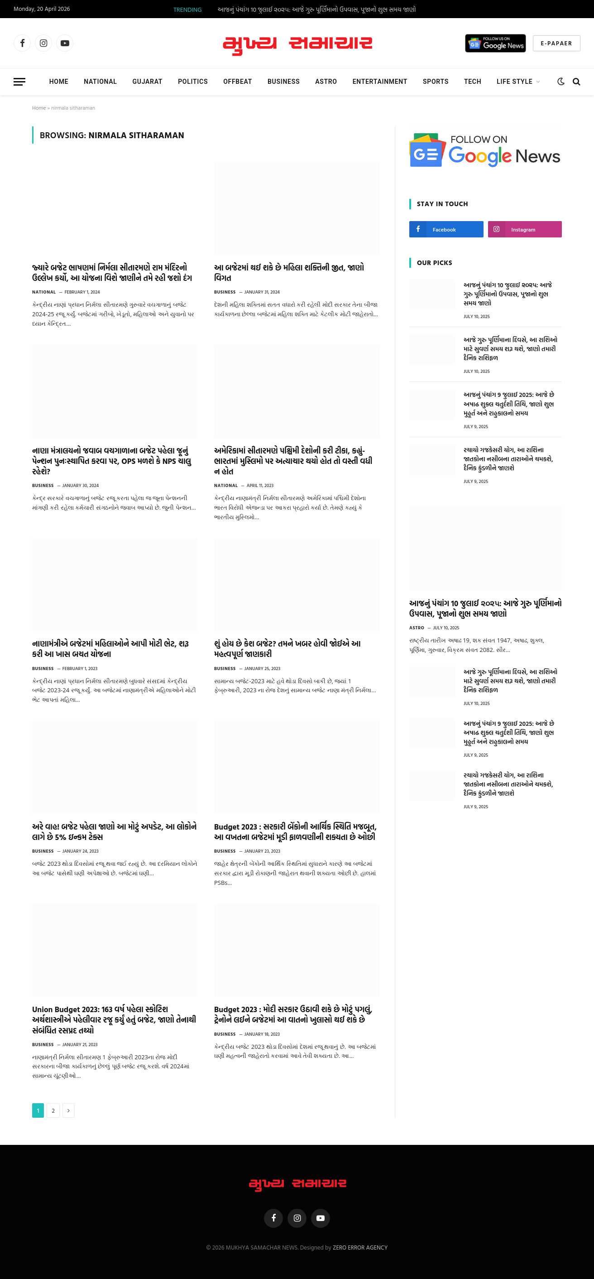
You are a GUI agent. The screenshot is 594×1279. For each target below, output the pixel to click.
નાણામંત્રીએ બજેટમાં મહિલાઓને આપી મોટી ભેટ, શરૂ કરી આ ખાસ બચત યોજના (110, 648)
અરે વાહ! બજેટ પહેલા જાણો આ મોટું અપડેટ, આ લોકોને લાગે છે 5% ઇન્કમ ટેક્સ (114, 831)
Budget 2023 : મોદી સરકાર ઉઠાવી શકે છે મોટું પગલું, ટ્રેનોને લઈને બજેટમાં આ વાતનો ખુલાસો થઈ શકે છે (293, 1014)
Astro (326, 81)
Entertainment (380, 81)
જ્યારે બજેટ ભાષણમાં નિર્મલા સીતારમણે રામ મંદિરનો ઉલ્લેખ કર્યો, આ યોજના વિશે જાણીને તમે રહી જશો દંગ (112, 272)
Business (284, 81)
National (100, 81)
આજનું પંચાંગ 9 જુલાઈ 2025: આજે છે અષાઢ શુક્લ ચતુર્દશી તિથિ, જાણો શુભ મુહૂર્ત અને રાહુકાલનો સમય (509, 403)
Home (59, 81)
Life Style (514, 81)
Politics (193, 81)
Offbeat (237, 81)
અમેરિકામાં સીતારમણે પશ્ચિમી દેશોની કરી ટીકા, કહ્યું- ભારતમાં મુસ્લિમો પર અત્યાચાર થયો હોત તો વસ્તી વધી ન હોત (293, 461)
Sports (436, 81)
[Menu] (19, 82)
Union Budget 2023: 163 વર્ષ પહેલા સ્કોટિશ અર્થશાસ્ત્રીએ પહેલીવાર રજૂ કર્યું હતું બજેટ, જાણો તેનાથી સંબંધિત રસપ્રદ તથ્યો (114, 1019)
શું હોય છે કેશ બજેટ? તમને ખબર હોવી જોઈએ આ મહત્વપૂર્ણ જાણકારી (287, 648)
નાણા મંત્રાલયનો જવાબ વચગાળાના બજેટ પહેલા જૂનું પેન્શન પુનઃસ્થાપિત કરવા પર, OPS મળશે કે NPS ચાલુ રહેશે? (111, 461)
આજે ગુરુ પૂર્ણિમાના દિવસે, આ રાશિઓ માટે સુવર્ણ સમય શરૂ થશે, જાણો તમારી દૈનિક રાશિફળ (510, 348)
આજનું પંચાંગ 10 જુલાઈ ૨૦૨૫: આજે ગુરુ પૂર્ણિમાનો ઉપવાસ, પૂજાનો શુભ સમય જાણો (317, 9)
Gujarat (148, 81)
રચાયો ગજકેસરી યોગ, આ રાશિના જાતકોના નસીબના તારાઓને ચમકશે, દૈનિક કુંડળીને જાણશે (508, 459)
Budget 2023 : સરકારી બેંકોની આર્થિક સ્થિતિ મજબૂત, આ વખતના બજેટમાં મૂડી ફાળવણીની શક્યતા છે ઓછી (295, 831)
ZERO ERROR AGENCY (360, 1247)
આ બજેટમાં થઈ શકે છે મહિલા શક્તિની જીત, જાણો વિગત (289, 272)
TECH (472, 81)
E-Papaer (556, 43)
